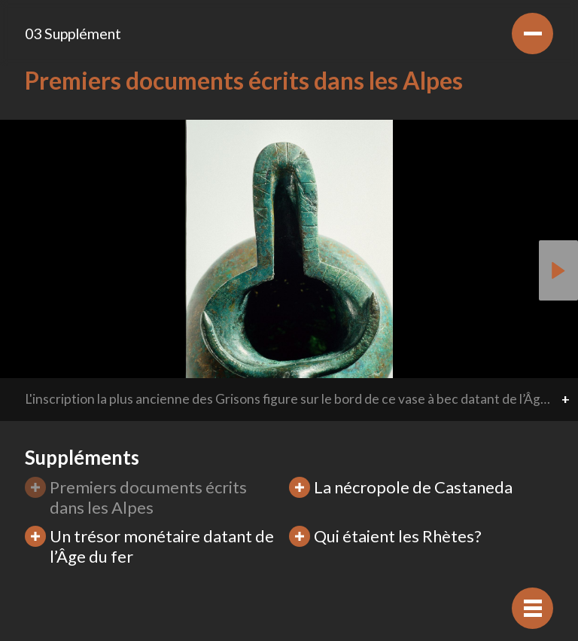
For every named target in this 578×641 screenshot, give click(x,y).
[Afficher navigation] (532, 608)
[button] (558, 270)
